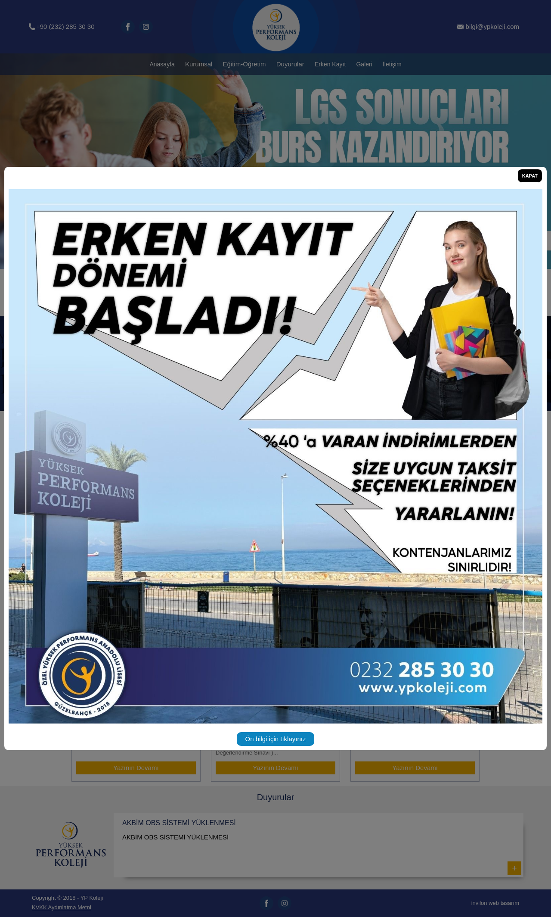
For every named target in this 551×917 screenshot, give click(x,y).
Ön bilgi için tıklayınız (275, 738)
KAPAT (530, 175)
